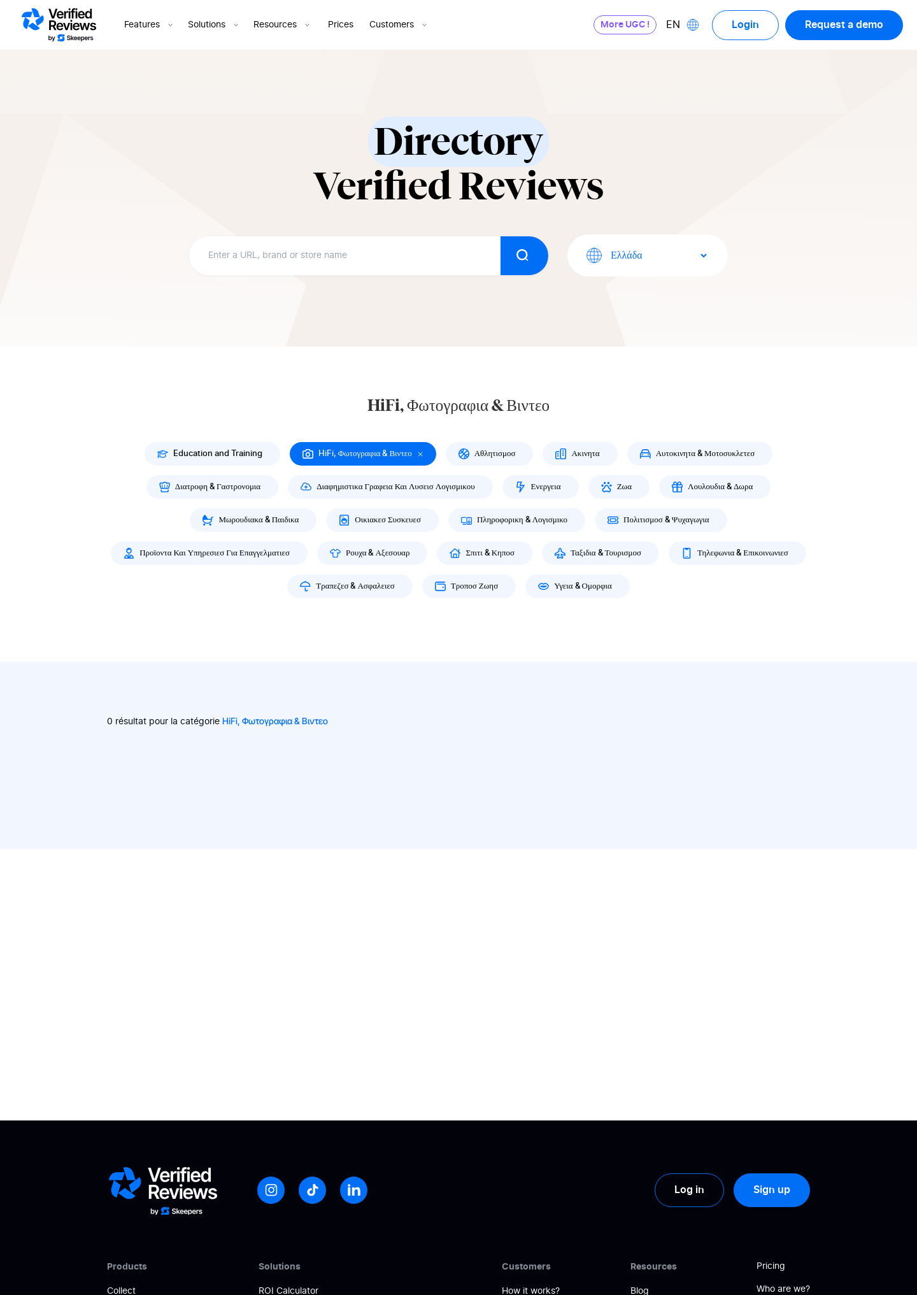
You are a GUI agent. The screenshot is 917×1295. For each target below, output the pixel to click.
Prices (340, 24)
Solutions (214, 24)
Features (149, 24)
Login (745, 25)
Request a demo (844, 25)
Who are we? (783, 1289)
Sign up (771, 1190)
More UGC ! (625, 24)
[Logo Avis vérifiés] (59, 24)
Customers (399, 24)
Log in (689, 1190)
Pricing (771, 1266)
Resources (282, 24)
